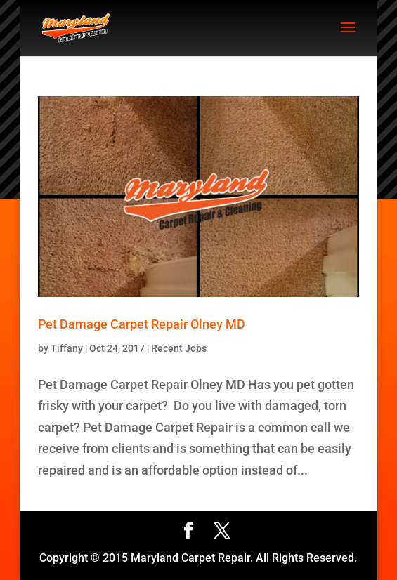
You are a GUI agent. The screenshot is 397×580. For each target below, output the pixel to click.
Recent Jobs (179, 348)
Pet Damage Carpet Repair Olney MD (141, 324)
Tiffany (67, 348)
